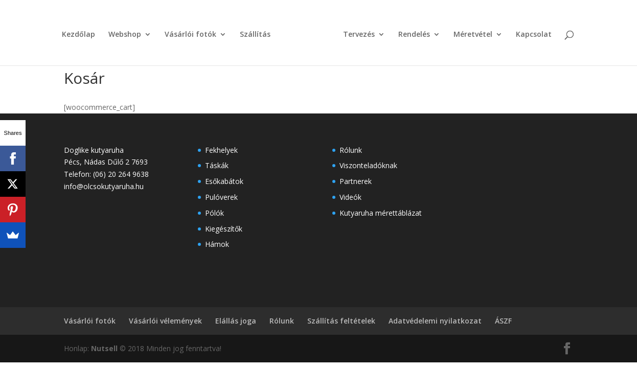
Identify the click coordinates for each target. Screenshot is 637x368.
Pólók (214, 213)
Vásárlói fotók (190, 35)
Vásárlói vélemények (165, 321)
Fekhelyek (221, 150)
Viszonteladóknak (368, 165)
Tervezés (359, 35)
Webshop (124, 35)
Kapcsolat (534, 35)
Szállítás (255, 35)
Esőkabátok (224, 181)
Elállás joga (235, 321)
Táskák (217, 165)
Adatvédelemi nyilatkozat (435, 321)
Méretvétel (472, 35)
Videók (350, 197)
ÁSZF (503, 321)
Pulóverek (221, 197)
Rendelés (414, 35)
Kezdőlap (78, 35)
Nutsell (104, 348)
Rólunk (350, 150)
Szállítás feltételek (341, 321)
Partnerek (355, 181)
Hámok (217, 244)
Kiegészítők (223, 229)
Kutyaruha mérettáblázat (380, 213)
